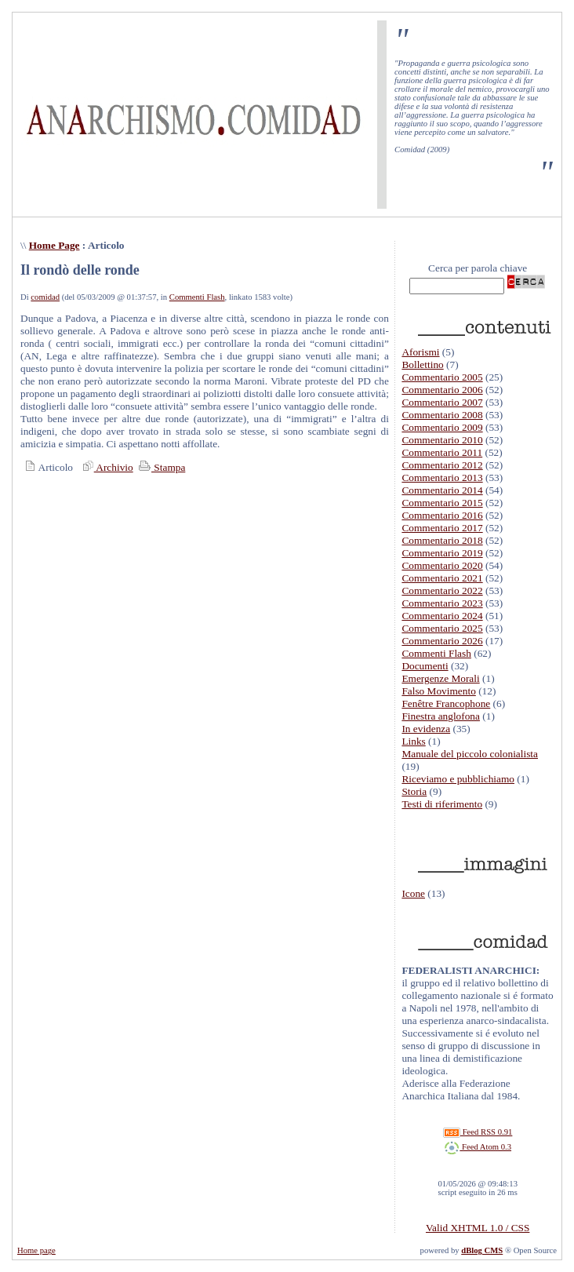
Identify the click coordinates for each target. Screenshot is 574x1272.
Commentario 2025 (441, 628)
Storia (414, 791)
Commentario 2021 (441, 578)
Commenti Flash (197, 297)
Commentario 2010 (441, 440)
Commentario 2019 (441, 553)
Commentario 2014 (441, 490)
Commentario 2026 (441, 641)
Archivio (105, 467)
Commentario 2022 (441, 590)
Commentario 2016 (441, 515)
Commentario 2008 (441, 415)
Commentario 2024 (441, 615)
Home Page (54, 245)
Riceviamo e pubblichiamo (457, 779)
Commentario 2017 (441, 528)
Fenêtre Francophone (445, 703)
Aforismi (420, 352)
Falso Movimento (438, 691)
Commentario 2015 (441, 502)
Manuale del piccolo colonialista (469, 754)
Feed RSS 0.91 (477, 1132)
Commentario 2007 (441, 402)
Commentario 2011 (441, 452)
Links (413, 741)
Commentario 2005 (441, 377)
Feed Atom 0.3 (477, 1147)
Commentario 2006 (441, 389)
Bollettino (422, 364)
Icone (413, 893)
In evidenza (425, 728)
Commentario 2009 (441, 427)
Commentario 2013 (441, 477)
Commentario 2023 (441, 603)
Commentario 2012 (441, 465)
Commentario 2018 (441, 540)
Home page (36, 1250)
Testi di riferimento (441, 804)
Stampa (160, 467)
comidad (45, 297)
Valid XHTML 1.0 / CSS (477, 1228)
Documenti (424, 666)
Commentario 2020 (441, 565)
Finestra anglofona (440, 716)
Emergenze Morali (440, 678)
